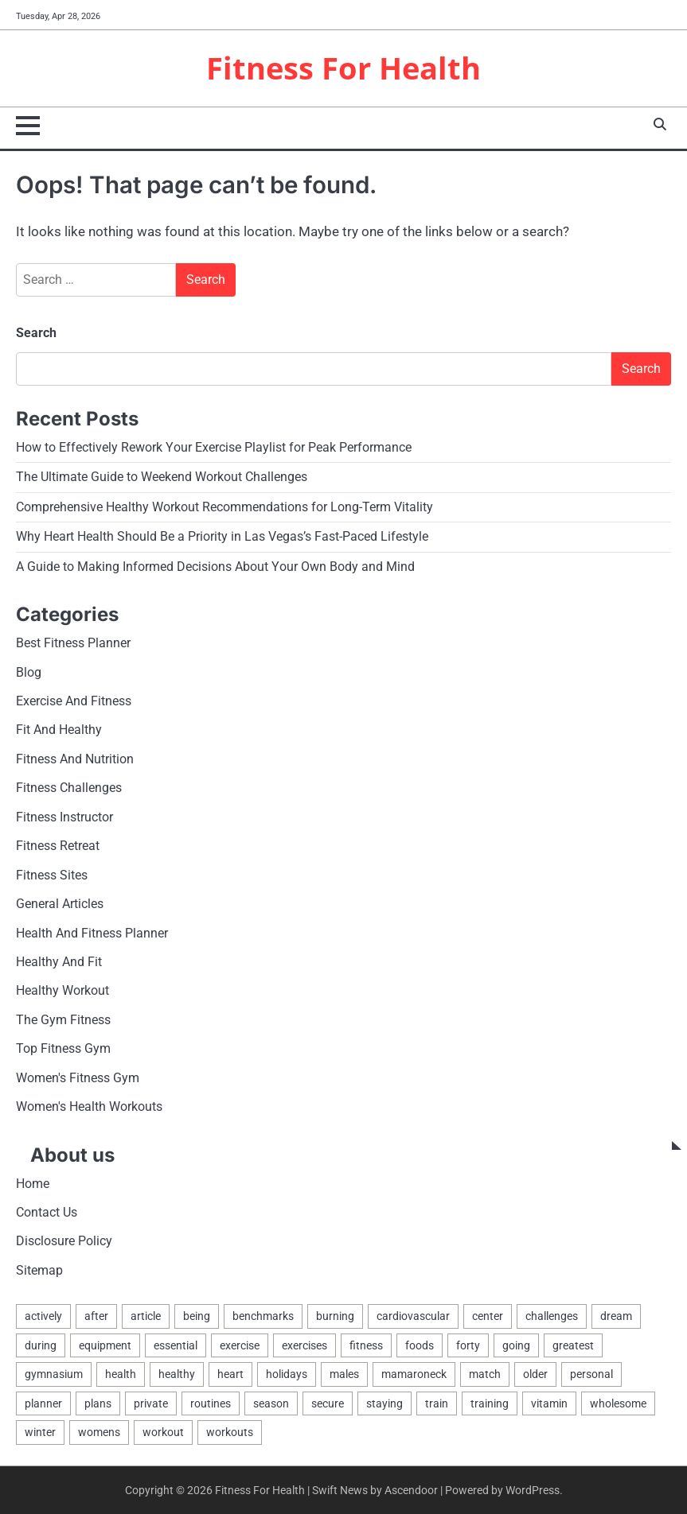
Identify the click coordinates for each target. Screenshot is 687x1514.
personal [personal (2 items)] (591, 1374)
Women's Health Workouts (89, 1107)
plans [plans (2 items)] (97, 1403)
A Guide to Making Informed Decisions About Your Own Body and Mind (215, 567)
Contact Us (46, 1212)
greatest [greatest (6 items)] (573, 1345)
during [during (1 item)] (41, 1345)
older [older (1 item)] (535, 1374)
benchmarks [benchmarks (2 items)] (263, 1316)
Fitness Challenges (69, 788)
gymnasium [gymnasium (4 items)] (54, 1374)
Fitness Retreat (58, 846)
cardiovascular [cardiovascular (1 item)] (413, 1316)
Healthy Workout (62, 991)
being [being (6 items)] (196, 1316)
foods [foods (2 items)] (419, 1345)
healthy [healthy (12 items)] (176, 1374)
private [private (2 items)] (151, 1403)
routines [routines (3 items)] (210, 1403)
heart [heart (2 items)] (230, 1374)
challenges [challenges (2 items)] (551, 1316)
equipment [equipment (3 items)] (105, 1345)
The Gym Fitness (63, 1020)
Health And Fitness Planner (92, 933)
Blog (28, 673)
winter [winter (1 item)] (40, 1432)
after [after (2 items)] (96, 1316)
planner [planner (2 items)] (43, 1403)
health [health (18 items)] (120, 1374)
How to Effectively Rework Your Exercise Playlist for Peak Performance (214, 448)
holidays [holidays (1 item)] (286, 1374)
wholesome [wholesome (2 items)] (618, 1403)
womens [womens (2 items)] (99, 1432)
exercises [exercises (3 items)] (304, 1345)
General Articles (59, 904)
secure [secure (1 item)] (327, 1403)
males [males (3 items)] (344, 1374)
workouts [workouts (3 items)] (229, 1432)
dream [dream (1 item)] (616, 1316)
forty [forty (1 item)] (468, 1345)
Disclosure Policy (64, 1241)
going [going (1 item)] (516, 1345)
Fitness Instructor (64, 817)
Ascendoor (411, 1490)
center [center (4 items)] (487, 1316)
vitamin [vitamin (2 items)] (549, 1403)
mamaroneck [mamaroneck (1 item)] (414, 1374)
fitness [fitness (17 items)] (366, 1345)
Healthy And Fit (59, 962)
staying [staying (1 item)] (384, 1403)
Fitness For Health (343, 67)
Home (32, 1184)
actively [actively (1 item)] (43, 1316)
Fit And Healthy (59, 730)
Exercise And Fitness (73, 701)
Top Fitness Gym (63, 1049)
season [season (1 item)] (271, 1403)
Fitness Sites (52, 875)
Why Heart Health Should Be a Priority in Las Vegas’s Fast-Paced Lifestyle (222, 537)
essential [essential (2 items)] (175, 1345)
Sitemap (39, 1271)
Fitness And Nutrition (75, 759)
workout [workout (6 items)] (163, 1432)
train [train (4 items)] (436, 1403)
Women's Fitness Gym (77, 1078)
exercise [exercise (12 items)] (240, 1345)
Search (36, 332)
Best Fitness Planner (73, 643)
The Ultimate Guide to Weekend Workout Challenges (161, 477)
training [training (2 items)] (489, 1403)
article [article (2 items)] (146, 1316)
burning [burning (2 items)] (335, 1316)
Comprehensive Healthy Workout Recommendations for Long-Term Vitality (224, 507)
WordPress (532, 1490)
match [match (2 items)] (485, 1374)
